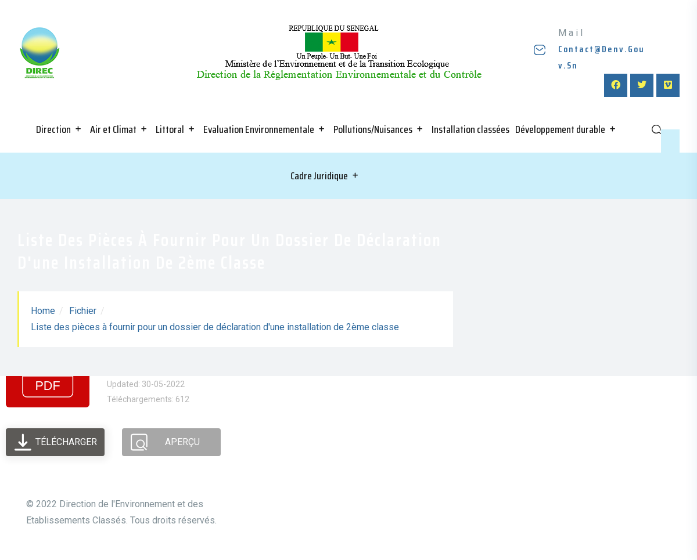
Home (43, 310)
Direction (53, 129)
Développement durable (560, 129)
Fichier (82, 310)
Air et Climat (113, 129)
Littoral (170, 129)
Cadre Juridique (319, 176)
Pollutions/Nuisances (372, 129)
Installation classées (470, 129)
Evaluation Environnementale (258, 129)
